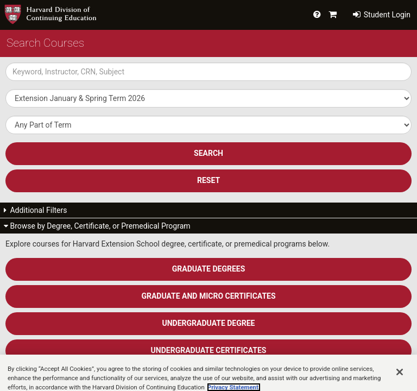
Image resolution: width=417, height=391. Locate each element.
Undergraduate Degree (208, 323)
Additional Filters (35, 210)
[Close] (400, 377)
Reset (208, 180)
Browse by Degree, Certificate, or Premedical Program (97, 226)
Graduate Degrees (208, 268)
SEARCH (208, 153)
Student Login (381, 14)
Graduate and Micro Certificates (208, 296)
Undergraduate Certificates (209, 350)
